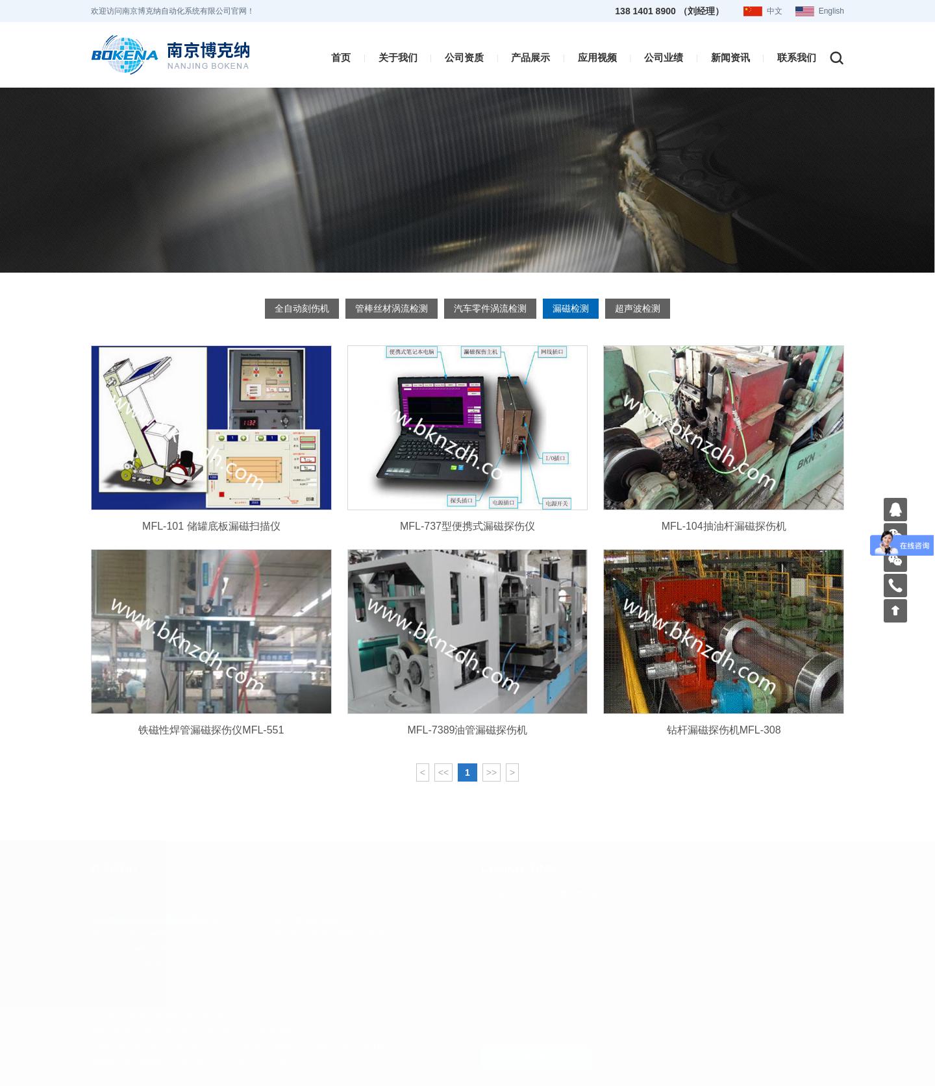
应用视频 (597, 56)
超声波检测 (637, 307)
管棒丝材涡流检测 (391, 307)
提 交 (536, 1057)
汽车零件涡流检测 (490, 307)
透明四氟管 (143, 1060)
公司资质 (464, 56)
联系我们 (796, 56)
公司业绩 (663, 56)
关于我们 (398, 56)
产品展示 (530, 56)
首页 (341, 56)
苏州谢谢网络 (268, 1028)
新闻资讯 (730, 56)
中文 (774, 11)
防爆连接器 (373, 1044)
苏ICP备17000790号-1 (163, 1028)
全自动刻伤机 (302, 307)
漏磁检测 (571, 307)
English (831, 11)
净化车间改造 (189, 1060)
